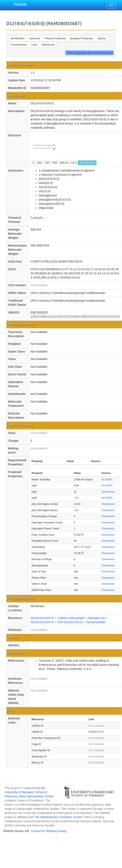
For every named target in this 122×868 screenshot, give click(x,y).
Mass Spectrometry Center (36, 796)
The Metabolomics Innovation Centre (58, 817)
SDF (47, 162)
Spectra (101, 38)
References (48, 44)
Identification (17, 38)
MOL (40, 162)
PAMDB (20, 4)
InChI (74, 162)
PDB (54, 162)
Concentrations (18, 44)
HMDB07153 (96, 731)
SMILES (64, 162)
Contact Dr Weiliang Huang (48, 831)
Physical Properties (55, 38)
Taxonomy (34, 38)
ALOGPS (106, 479)
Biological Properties (81, 38)
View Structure (87, 162)
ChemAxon (108, 491)
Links (34, 44)
